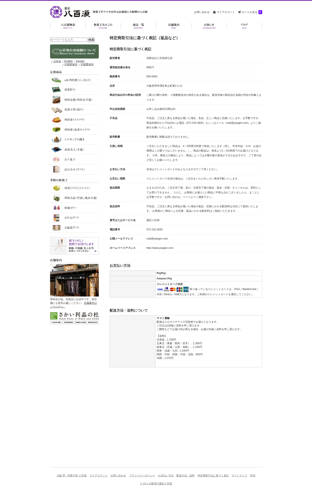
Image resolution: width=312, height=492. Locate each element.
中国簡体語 (70, 64)
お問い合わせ (202, 12)
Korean (80, 61)
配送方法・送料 (185, 475)
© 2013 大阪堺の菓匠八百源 (156, 483)
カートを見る (252, 12)
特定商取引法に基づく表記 (213, 475)
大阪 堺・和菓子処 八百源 (72, 475)
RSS (252, 475)
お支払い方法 (166, 475)
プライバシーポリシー (142, 475)
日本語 (57, 61)
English (68, 61)
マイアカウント (226, 12)
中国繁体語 (87, 64)
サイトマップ (239, 475)
